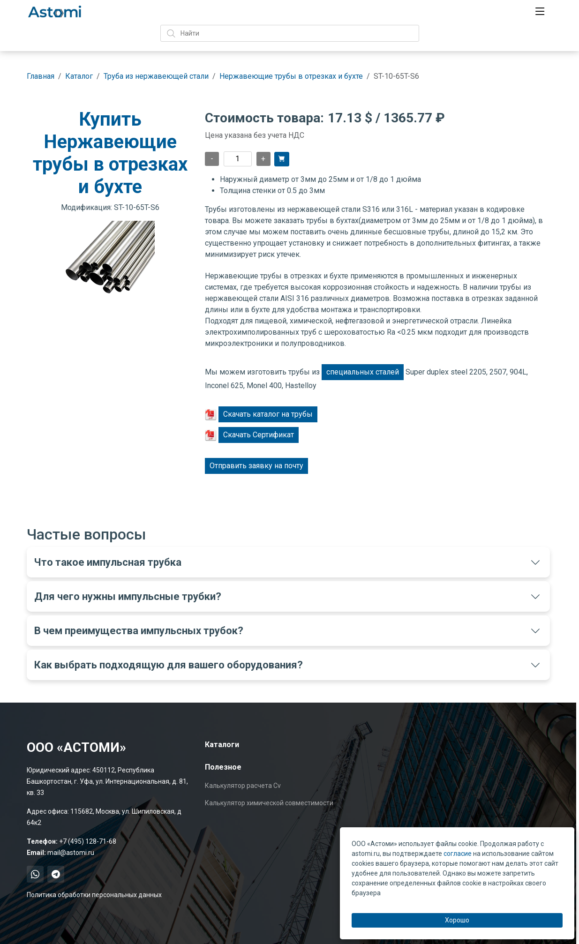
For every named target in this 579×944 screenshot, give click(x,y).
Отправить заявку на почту (256, 465)
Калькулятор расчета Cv (243, 785)
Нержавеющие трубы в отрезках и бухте (291, 76)
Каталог (79, 76)
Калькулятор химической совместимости (269, 803)
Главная (40, 76)
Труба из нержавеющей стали (156, 76)
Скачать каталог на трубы (268, 414)
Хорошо (457, 920)
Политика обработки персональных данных (94, 895)
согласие (458, 853)
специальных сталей (362, 371)
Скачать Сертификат (258, 434)
